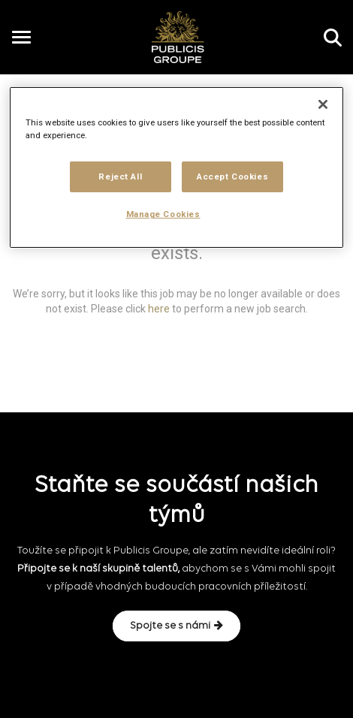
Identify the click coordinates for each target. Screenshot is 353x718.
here (159, 308)
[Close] (322, 104)
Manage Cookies (163, 214)
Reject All (120, 175)
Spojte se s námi (176, 626)
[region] (177, 167)
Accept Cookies (232, 175)
